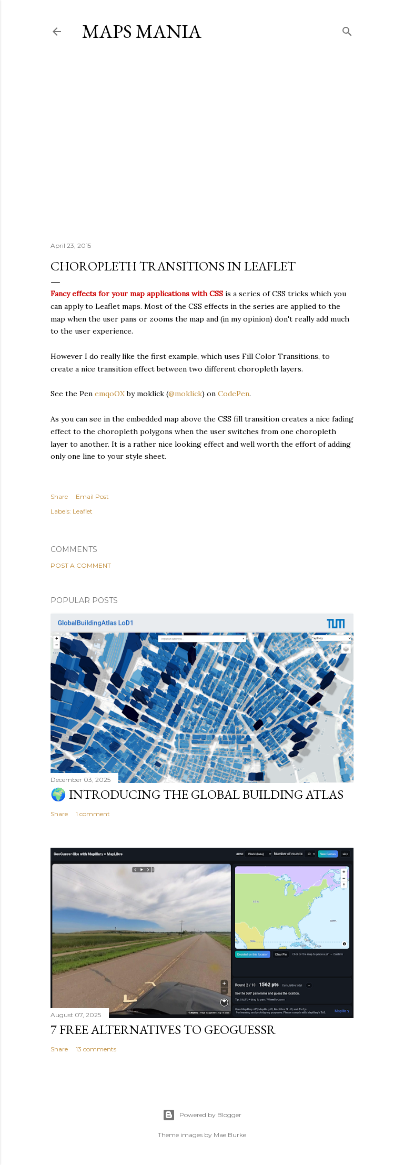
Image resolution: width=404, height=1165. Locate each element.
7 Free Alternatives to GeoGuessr (163, 1029)
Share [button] (59, 496)
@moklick (185, 393)
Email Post (92, 496)
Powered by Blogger (202, 1115)
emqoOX (110, 393)
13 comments (96, 1049)
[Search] (347, 29)
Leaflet (83, 511)
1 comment (93, 814)
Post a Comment (80, 565)
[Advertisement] (202, 141)
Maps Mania (141, 31)
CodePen (233, 393)
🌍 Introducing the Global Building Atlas (197, 794)
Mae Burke (230, 1135)
